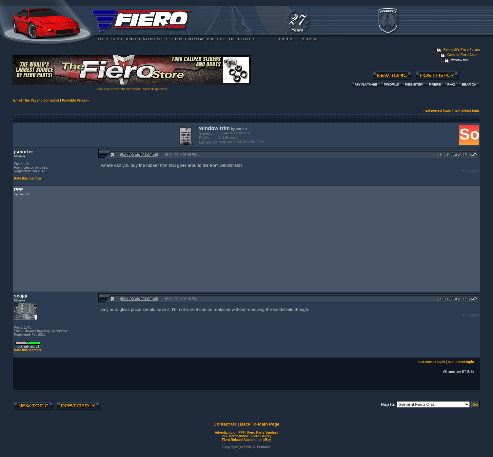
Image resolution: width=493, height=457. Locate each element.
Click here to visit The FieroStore (118, 89)
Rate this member (28, 178)
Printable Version (75, 100)
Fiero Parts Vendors (262, 432)
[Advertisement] (91, 134)
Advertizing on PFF (230, 432)
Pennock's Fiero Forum (462, 49)
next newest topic (437, 110)
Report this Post (139, 155)
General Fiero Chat (462, 55)
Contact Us (224, 424)
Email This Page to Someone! (36, 100)
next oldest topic (467, 110)
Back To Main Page (259, 424)
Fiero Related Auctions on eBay (246, 440)
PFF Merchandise (235, 436)
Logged (473, 171)
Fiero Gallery (261, 436)
